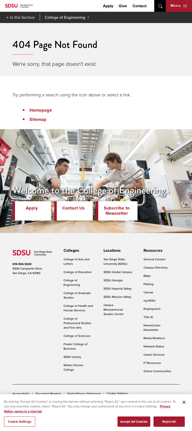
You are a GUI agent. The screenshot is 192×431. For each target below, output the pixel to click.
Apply (108, 6)
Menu (178, 5)
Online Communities (157, 371)
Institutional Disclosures (66, 401)
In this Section (22, 17)
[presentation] (70, 250)
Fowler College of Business (76, 346)
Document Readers (48, 393)
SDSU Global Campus (118, 272)
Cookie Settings (117, 393)
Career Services (154, 354)
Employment (152, 309)
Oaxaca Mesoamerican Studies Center (114, 309)
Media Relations (154, 338)
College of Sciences (77, 336)
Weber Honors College (73, 367)
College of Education (78, 272)
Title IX (148, 317)
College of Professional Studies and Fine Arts (77, 323)
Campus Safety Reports (28, 401)
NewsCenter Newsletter (152, 327)
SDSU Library (72, 357)
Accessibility (21, 393)
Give (123, 6)
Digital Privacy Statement (84, 393)
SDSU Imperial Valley (118, 288)
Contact (139, 6)
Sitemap (38, 119)
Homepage (41, 110)
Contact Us (73, 208)
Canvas (148, 292)
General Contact (155, 259)
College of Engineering (65, 17)
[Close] (184, 415)
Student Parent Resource (105, 401)
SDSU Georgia (113, 280)
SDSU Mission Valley (117, 297)
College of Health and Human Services (78, 308)
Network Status (154, 346)
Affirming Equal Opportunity (147, 401)
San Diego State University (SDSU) (115, 261)
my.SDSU (150, 300)
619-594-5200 (22, 264)
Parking (149, 284)
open (160, 6)
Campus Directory (156, 267)
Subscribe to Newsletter (117, 211)
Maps (147, 276)
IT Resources (152, 363)
